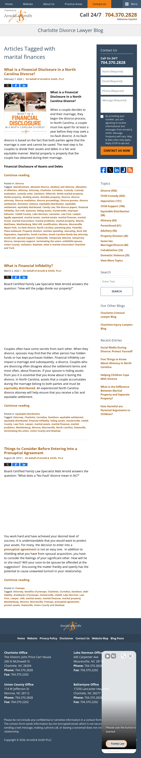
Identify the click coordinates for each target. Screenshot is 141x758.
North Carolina (45, 227)
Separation (10, 234)
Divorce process (69, 200)
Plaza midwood (12, 231)
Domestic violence (28, 203)
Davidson (39, 193)
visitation (26, 244)
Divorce (19, 183)
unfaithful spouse (72, 241)
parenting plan (63, 227)
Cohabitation (112, 250)
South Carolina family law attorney (68, 234)
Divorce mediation (25, 200)
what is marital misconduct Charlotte (64, 244)
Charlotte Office (15, 653)
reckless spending (53, 231)
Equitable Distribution (51, 203)
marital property (65, 220)
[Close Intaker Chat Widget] (130, 654)
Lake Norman (40, 214)
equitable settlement (71, 417)
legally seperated (13, 217)
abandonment (21, 186)
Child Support (113, 206)
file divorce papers (66, 207)
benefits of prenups (36, 591)
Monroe (63, 224)
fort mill (19, 210)
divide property (12, 197)
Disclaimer (66, 638)
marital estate (49, 217)
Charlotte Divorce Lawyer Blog (18, 16)
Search (117, 291)
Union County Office (19, 684)
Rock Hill (82, 231)
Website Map (100, 638)
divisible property (50, 197)
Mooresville (75, 224)
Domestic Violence (115, 255)
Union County (12, 244)
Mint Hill (37, 224)
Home (9, 4)
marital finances (67, 217)
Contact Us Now (117, 150)
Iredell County (23, 214)
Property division (32, 231)
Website (28, 4)
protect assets (12, 605)
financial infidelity (39, 420)
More (134, 4)
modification (50, 224)
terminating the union (48, 241)
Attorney (34, 190)
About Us (48, 4)
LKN (22, 598)
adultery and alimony (62, 186)
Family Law (49, 207)
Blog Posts (117, 638)
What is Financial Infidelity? (28, 265)
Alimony (23, 190)
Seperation (23, 234)
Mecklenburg (23, 224)
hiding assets (44, 210)
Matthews (9, 224)
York (11, 247)
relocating (69, 231)
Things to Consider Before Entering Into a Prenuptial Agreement (40, 450)
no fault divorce (27, 227)
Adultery (109, 231)
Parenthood (111, 225)
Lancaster (54, 214)
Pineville (77, 227)
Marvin (80, 220)
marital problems (45, 220)
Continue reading (16, 175)
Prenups (20, 588)
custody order (25, 193)
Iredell (58, 594)
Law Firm (66, 214)
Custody (68, 190)
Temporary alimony (60, 237)
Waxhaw (37, 244)
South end (10, 237)
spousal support (26, 237)
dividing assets (31, 197)
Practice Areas (73, 4)
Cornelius (57, 190)
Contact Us (99, 4)
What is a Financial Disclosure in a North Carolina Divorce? (40, 71)
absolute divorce (39, 186)
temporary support (24, 241)
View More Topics (112, 260)
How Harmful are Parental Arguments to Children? (115, 410)
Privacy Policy (48, 638)
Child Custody (113, 196)
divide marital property (70, 193)
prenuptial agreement (20, 549)
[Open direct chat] (123, 654)
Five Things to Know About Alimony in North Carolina (116, 363)
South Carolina (39, 234)
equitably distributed (29, 207)
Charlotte (45, 190)
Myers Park (10, 227)
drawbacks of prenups (26, 594)
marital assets (32, 217)
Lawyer (77, 214)
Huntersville (59, 210)
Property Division (114, 236)
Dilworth (50, 193)
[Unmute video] (83, 654)
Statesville (42, 237)
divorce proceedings (48, 200)
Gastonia (31, 210)
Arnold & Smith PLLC (39, 740)
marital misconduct (23, 220)
